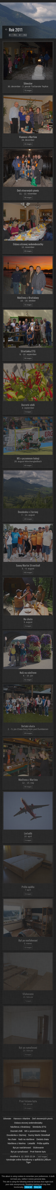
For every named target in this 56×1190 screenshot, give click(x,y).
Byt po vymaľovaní (19, 1151)
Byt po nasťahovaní (22, 1147)
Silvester (7, 1118)
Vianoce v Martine (21, 1118)
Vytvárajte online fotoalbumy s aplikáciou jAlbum (28, 1159)
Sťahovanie (38, 1147)
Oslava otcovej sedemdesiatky (28, 1123)
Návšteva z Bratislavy (20, 1127)
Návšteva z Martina (17, 1143)
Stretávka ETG (39, 1127)
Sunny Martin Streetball (39, 1135)
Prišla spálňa (43, 1143)
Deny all (37, 1187)
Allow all (28, 1187)
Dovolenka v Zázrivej (16, 1135)
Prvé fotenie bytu (38, 1151)
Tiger (28, 1162)
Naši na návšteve (26, 1139)
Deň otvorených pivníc (42, 1118)
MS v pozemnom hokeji (35, 1131)
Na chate (12, 1139)
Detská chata (42, 1139)
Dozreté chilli (16, 1131)
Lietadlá (31, 1143)
